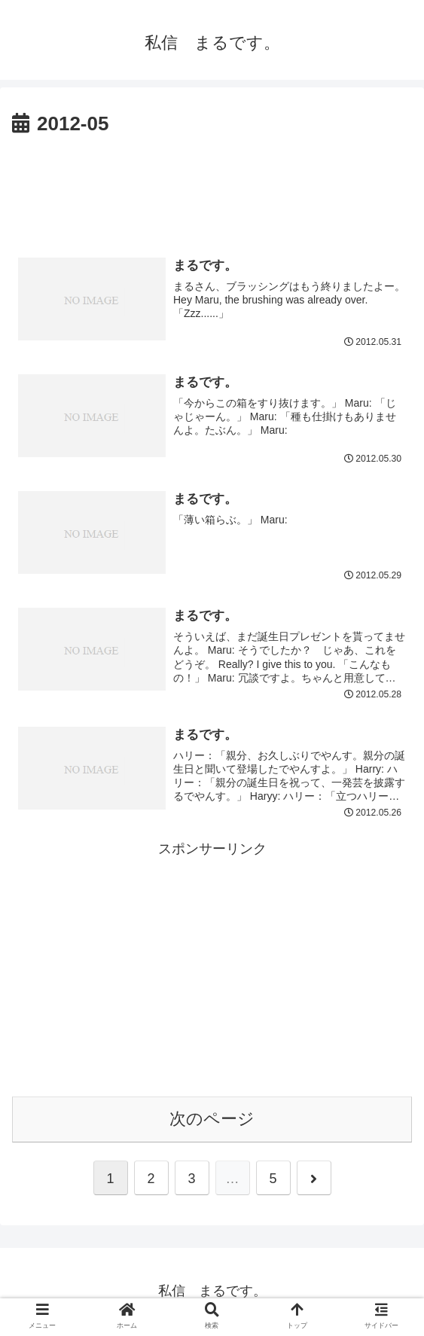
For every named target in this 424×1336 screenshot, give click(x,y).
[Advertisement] (212, 186)
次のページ (212, 1120)
